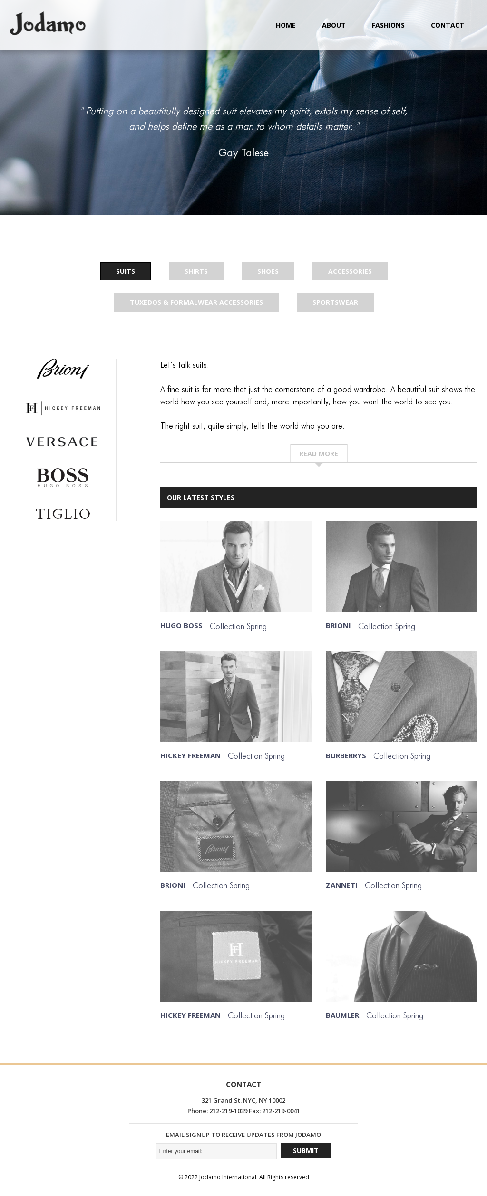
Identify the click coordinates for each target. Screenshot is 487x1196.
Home (286, 25)
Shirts (196, 271)
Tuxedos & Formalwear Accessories (196, 302)
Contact (447, 25)
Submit (306, 1150)
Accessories (350, 271)
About (334, 25)
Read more (318, 453)
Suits (125, 271)
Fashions (388, 25)
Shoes (268, 271)
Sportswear (335, 302)
